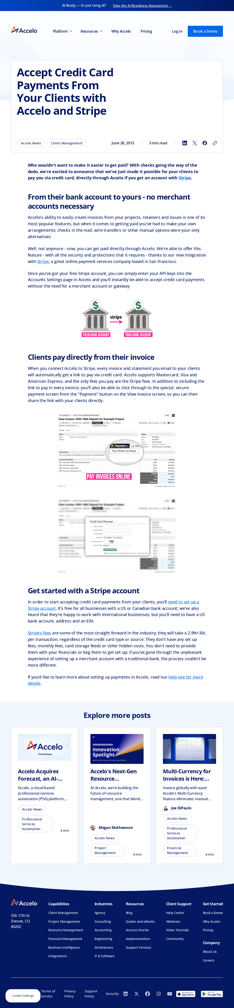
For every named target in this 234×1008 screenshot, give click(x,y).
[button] (62, 31)
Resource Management (65, 930)
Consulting (103, 921)
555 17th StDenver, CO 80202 (20, 921)
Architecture (104, 947)
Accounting (103, 930)
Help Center (175, 913)
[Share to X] (194, 143)
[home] (24, 31)
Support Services (138, 947)
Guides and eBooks (140, 921)
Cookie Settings (23, 996)
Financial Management (65, 939)
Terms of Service (48, 993)
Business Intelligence (64, 947)
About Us (210, 951)
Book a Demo (205, 31)
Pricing (146, 31)
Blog (129, 913)
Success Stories (137, 930)
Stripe (43, 261)
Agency (100, 913)
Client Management (63, 913)
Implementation (138, 939)
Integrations (57, 956)
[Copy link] (215, 143)
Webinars (173, 921)
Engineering (103, 939)
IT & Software (105, 956)
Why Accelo (121, 31)
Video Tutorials (177, 930)
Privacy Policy (70, 993)
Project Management (64, 921)
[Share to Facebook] (204, 143)
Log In (177, 31)
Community (175, 939)
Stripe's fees (39, 633)
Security (112, 993)
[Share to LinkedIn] (184, 143)
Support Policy (91, 993)
